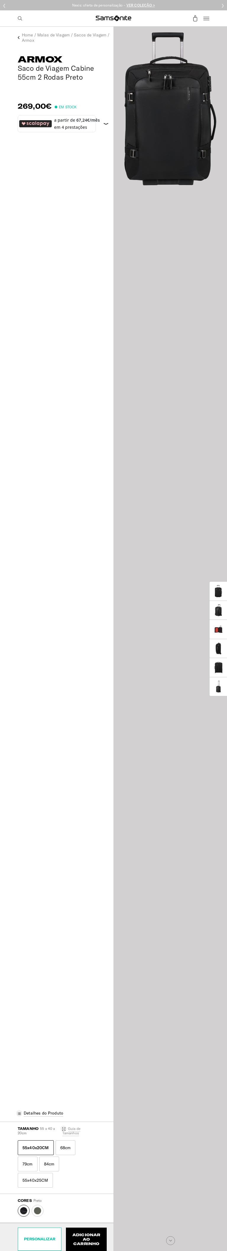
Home (27, 35)
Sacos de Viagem (90, 35)
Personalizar (39, 1239)
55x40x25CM (35, 1180)
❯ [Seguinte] (222, 5)
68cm (65, 1147)
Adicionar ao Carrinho (86, 1239)
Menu (206, 18)
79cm (27, 1164)
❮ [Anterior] (4, 5)
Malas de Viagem (53, 35)
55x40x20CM (35, 1147)
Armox (28, 40)
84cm (49, 1164)
